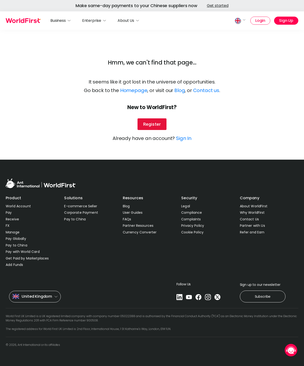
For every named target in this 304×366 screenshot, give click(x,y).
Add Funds (14, 264)
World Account (18, 206)
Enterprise (91, 20)
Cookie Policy (192, 232)
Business (58, 20)
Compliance (191, 212)
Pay (9, 212)
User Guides (133, 212)
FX (8, 225)
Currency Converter (140, 232)
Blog (179, 90)
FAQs (127, 219)
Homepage (133, 90)
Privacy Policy (192, 225)
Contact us (206, 90)
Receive (12, 219)
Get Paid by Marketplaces (27, 258)
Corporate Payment (81, 212)
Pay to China (16, 245)
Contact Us (249, 219)
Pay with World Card (23, 251)
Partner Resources (138, 225)
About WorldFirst (253, 206)
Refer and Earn (252, 232)
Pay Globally (16, 238)
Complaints (191, 219)
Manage (12, 232)
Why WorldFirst (252, 212)
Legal (185, 206)
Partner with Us (252, 225)
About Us (126, 20)
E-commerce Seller (80, 206)
